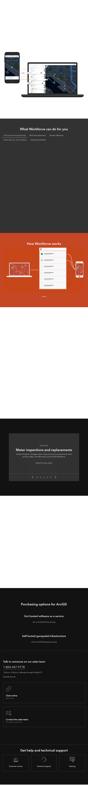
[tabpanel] (44, 187)
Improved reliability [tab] (38, 140)
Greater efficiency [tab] (57, 135)
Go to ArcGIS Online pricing (44, 622)
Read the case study (44, 463)
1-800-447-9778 (15, 667)
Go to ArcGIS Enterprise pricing (44, 642)
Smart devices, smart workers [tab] (15, 140)
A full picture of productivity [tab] (15, 135)
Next (55, 477)
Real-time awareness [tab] (37, 135)
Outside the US (9, 677)
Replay (44, 296)
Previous (32, 477)
